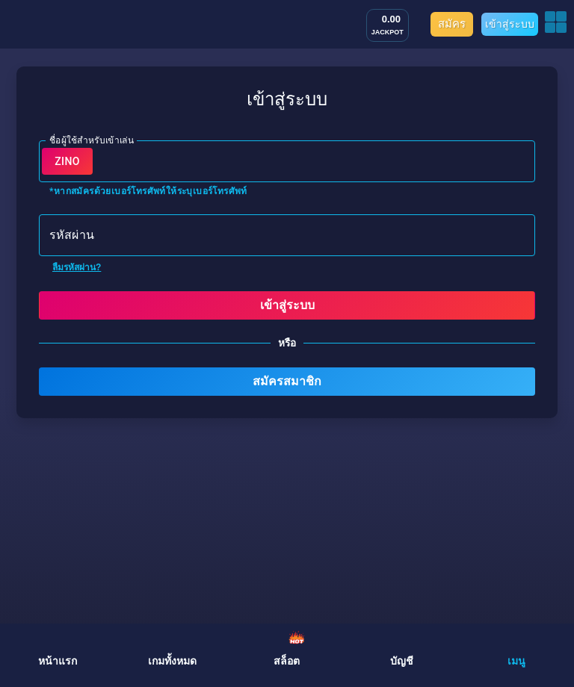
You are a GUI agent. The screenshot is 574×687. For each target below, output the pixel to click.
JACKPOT (387, 32)
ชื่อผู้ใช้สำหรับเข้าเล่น (91, 139)
